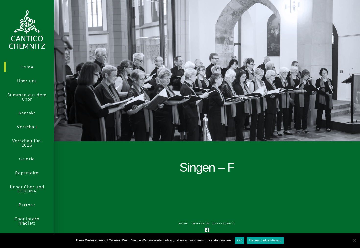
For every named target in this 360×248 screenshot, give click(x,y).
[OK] (353, 240)
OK (239, 240)
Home (183, 223)
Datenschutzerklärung (265, 240)
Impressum (200, 223)
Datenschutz (224, 223)
